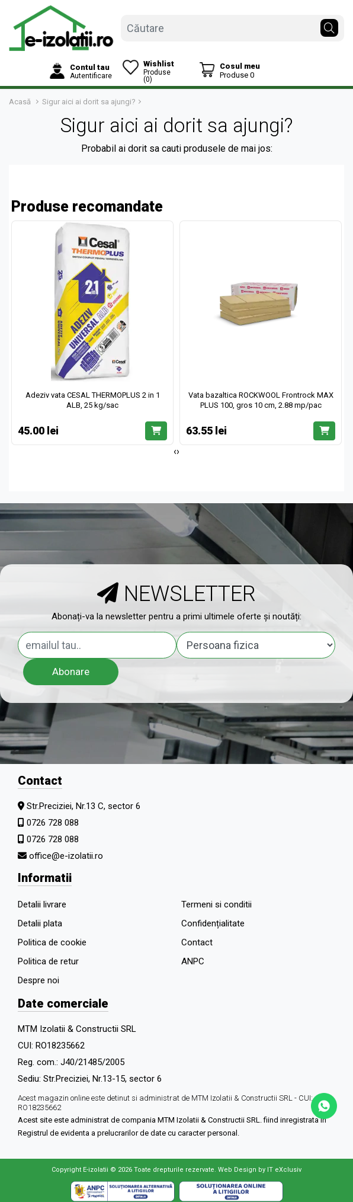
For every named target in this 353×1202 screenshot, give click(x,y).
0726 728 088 (53, 822)
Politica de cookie (52, 942)
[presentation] (175, 451)
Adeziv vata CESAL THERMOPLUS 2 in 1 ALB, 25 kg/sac (92, 400)
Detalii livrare (42, 904)
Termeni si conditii (216, 904)
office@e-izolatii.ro (66, 856)
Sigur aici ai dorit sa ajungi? (89, 101)
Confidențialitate (213, 923)
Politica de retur (48, 961)
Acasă (20, 101)
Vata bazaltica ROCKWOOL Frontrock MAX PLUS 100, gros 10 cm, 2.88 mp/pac (260, 400)
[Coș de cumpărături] (229, 70)
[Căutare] (329, 24)
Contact (197, 942)
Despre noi (38, 980)
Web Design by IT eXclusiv (259, 1170)
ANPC (192, 961)
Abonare (70, 671)
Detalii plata (40, 923)
